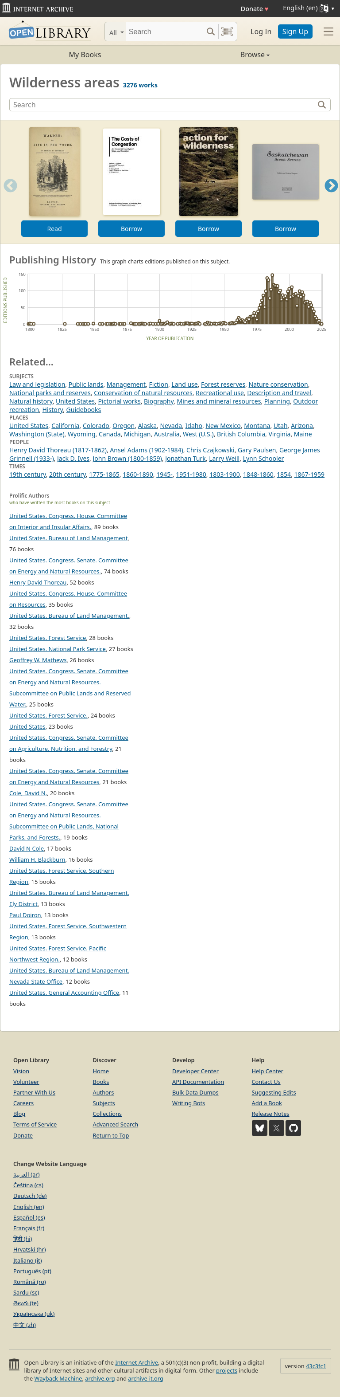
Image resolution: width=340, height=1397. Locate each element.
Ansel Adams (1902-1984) (146, 450)
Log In (261, 31)
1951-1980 (191, 474)
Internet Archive (136, 1362)
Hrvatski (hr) (29, 1249)
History (52, 409)
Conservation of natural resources (143, 392)
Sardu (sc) (26, 1292)
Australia (167, 434)
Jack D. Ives (73, 458)
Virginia (279, 434)
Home (101, 1071)
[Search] (164, 31)
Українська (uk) (33, 1314)
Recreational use (220, 392)
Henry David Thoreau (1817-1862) (58, 450)
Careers (23, 1103)
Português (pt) (32, 1271)
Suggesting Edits (274, 1092)
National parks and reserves (50, 392)
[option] (54, 182)
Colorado (96, 425)
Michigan (137, 434)
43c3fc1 (316, 1366)
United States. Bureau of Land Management (68, 538)
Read (54, 228)
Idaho (193, 425)
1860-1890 (138, 474)
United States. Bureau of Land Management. (69, 616)
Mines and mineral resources (219, 401)
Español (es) (29, 1217)
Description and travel (279, 392)
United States (75, 401)
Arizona (302, 425)
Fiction (158, 384)
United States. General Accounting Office (64, 993)
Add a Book (267, 1103)
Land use (184, 384)
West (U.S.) (198, 434)
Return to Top (111, 1135)
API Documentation (198, 1082)
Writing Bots (188, 1103)
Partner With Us (34, 1092)
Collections (107, 1114)
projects (226, 1370)
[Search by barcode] (227, 31)
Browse (220, 54)
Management (126, 384)
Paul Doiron (25, 915)
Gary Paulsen (257, 450)
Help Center (268, 1071)
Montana (257, 425)
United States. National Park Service (57, 649)
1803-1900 (224, 474)
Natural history (31, 401)
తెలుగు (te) (26, 1303)
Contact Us (266, 1082)
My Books (85, 54)
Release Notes (271, 1114)
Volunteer (26, 1082)
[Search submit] (210, 31)
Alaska (147, 425)
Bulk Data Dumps (195, 1092)
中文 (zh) (24, 1325)
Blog (19, 1114)
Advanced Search (116, 1124)
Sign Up (295, 31)
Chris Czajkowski (210, 450)
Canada (110, 434)
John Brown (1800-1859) (127, 458)
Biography (159, 401)
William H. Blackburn (37, 859)
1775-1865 (104, 474)
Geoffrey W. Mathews (37, 660)
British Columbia (241, 434)
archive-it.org (145, 1378)
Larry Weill (224, 458)
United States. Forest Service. (48, 715)
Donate (255, 8)
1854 (284, 474)
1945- (164, 474)
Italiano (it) (27, 1260)
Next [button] (331, 196)
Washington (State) (37, 434)
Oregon (123, 425)
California (65, 425)
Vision (21, 1071)
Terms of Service (35, 1124)
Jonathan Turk (185, 458)
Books (101, 1082)
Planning (277, 401)
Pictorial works (119, 401)
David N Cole (26, 848)
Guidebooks (83, 409)
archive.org (100, 1378)
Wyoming (82, 434)
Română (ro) (29, 1282)
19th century (27, 474)
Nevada (171, 425)
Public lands (86, 384)
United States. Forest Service (47, 638)
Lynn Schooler (263, 458)
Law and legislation (37, 384)
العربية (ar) (26, 1174)
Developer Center (195, 1071)
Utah (281, 425)
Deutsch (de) (29, 1196)
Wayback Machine (58, 1378)
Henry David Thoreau (37, 582)
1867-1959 (309, 474)
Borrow (131, 228)
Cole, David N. (28, 793)
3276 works (140, 85)
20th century (67, 474)
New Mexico (222, 425)
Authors (103, 1092)
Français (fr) (28, 1228)
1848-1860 (258, 474)
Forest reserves (223, 384)
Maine (303, 434)
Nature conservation (278, 384)
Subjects (104, 1103)
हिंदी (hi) (22, 1239)
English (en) (28, 1207)
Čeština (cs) (28, 1185)
